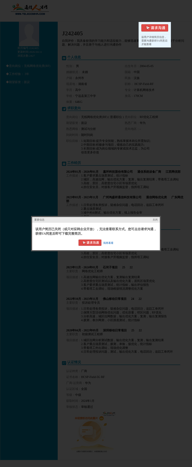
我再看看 (108, 242)
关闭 (155, 219)
